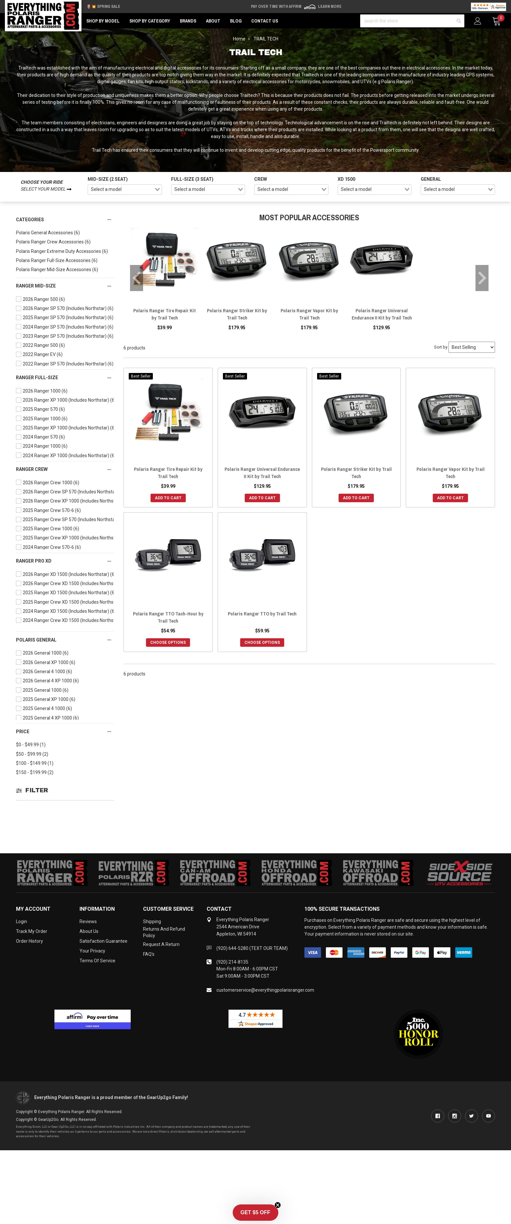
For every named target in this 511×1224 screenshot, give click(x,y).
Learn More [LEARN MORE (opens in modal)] (330, 6)
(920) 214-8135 (232, 962)
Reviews (88, 921)
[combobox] (125, 189)
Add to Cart (168, 498)
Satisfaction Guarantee (103, 941)
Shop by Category (149, 21)
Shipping (152, 921)
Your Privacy (92, 950)
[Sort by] (471, 347)
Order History (29, 941)
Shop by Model (103, 21)
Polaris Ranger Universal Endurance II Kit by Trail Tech (382, 314)
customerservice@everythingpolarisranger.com (265, 990)
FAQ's (148, 954)
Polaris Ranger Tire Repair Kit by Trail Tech (164, 314)
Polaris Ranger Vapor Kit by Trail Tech (309, 314)
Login (21, 921)
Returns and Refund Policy (164, 932)
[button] (255, 1212)
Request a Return (161, 944)
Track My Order (31, 931)
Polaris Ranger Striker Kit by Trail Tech (237, 314)
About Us (89, 931)
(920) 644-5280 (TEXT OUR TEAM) (252, 948)
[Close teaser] (277, 1205)
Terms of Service (97, 960)
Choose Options (168, 642)
